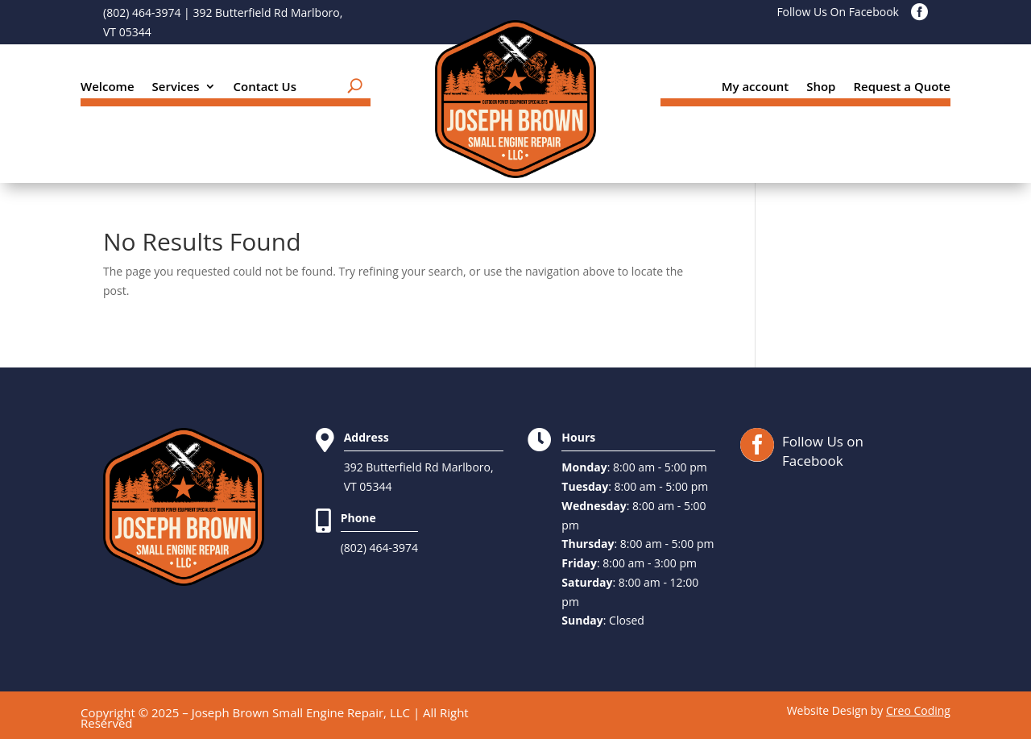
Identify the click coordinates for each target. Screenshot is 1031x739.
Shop (820, 87)
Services (176, 87)
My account (755, 87)
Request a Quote (901, 87)
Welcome (108, 87)
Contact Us (265, 87)
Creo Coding (918, 710)
